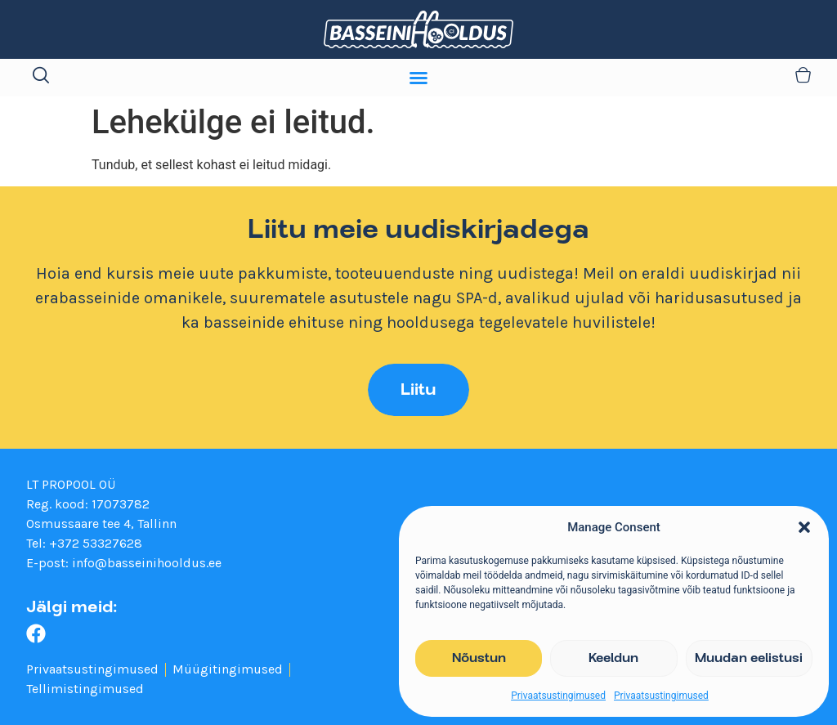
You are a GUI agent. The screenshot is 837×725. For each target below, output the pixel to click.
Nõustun (479, 659)
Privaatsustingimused (558, 695)
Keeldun (613, 659)
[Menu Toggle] (418, 77)
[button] (804, 527)
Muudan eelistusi (749, 659)
